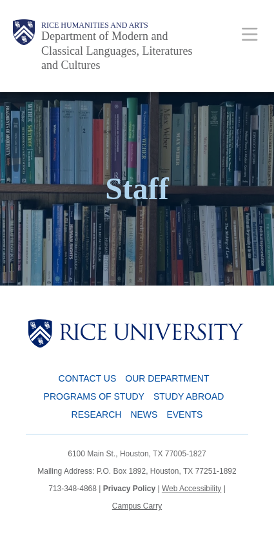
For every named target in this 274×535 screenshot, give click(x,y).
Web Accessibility (191, 488)
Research (97, 414)
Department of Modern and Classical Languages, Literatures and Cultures (116, 51)
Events (184, 414)
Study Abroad (188, 396)
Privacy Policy (129, 488)
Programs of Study (94, 396)
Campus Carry (137, 506)
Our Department (167, 378)
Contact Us (88, 378)
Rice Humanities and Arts (94, 25)
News (143, 414)
